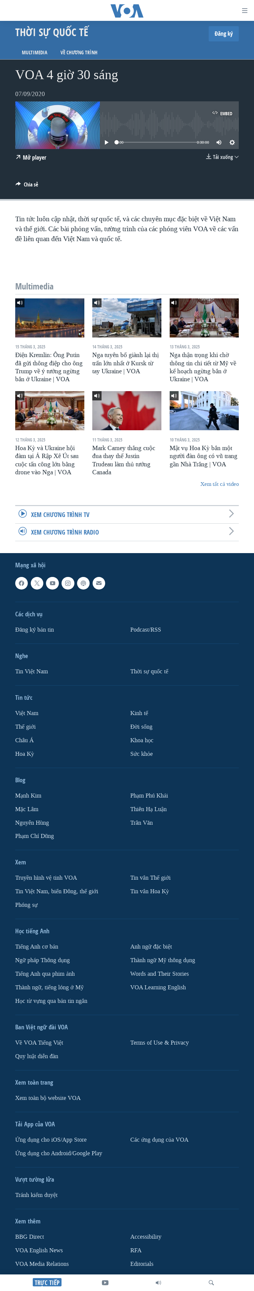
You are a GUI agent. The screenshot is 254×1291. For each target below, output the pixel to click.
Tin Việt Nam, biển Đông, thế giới (56, 891)
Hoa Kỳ (24, 753)
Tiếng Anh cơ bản (36, 947)
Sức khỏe (141, 753)
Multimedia (34, 52)
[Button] (27, 186)
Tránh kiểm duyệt (36, 1195)
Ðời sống (141, 727)
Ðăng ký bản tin (34, 630)
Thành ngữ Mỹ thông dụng (162, 960)
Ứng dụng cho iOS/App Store (51, 1140)
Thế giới (25, 727)
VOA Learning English (158, 987)
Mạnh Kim (28, 795)
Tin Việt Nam (31, 671)
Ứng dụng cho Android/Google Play (58, 1153)
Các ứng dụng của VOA (159, 1140)
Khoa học (141, 740)
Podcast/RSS (145, 630)
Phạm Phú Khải (149, 795)
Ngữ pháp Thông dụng (42, 960)
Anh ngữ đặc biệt (151, 947)
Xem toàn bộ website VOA (48, 1098)
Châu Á (24, 740)
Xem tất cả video (219, 484)
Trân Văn (141, 822)
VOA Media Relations (42, 1264)
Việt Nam (26, 713)
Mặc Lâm (26, 809)
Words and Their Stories (159, 974)
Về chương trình (79, 52)
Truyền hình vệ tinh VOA (46, 878)
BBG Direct (29, 1237)
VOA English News (39, 1250)
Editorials (141, 1264)
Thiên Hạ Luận (148, 809)
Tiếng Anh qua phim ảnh (45, 974)
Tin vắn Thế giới (150, 878)
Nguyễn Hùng (32, 822)
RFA (136, 1250)
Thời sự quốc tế (149, 671)
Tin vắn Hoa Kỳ (149, 891)
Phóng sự (26, 905)
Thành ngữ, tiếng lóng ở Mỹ (49, 987)
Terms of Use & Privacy (159, 1043)
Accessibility (145, 1237)
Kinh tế (139, 713)
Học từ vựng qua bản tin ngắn (51, 1001)
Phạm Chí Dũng (34, 836)
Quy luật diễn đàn (36, 1056)
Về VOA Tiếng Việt (39, 1043)
